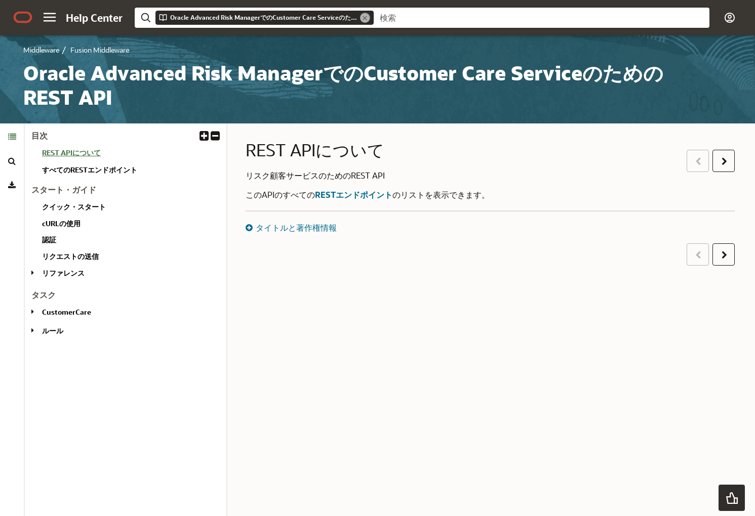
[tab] (12, 136)
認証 (49, 239)
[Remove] (365, 17)
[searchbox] (541, 18)
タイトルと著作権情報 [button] (296, 227)
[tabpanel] (125, 237)
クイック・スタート (74, 206)
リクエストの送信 (70, 256)
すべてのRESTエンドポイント (89, 170)
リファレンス (63, 273)
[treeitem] (130, 154)
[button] (50, 17)
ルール (52, 330)
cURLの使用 (61, 223)
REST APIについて (71, 152)
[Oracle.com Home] (22, 17)
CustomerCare (66, 312)
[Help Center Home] (94, 18)
